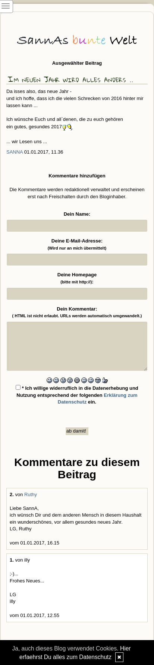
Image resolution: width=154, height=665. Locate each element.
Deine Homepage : (77, 278)
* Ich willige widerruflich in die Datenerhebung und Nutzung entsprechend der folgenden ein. (77, 395)
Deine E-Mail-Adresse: (77, 244)
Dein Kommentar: (77, 312)
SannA (14, 152)
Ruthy (30, 494)
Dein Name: (77, 214)
